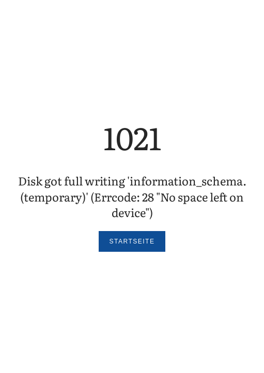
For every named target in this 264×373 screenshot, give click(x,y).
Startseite (132, 241)
